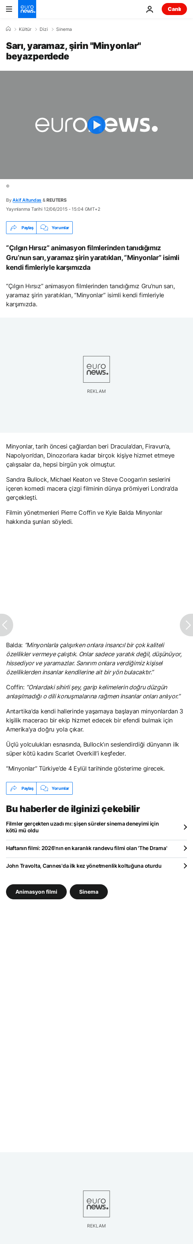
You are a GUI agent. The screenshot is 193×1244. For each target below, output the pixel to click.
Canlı (174, 9)
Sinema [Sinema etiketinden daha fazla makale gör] (88, 891)
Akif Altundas (26, 200)
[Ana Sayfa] (8, 29)
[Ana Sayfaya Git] (27, 9)
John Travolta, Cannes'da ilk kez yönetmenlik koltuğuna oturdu (84, 865)
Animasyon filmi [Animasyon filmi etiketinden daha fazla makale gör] (36, 891)
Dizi (44, 29)
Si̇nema (64, 29)
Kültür (25, 29)
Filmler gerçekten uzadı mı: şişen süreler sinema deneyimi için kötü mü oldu (82, 826)
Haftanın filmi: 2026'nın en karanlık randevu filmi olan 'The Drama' (86, 848)
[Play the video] (96, 125)
